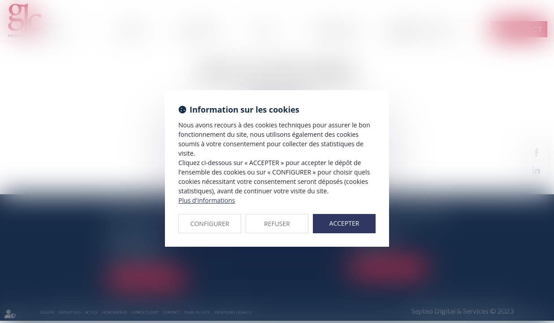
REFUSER (277, 223)
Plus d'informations (206, 200)
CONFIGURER (209, 223)
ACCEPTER (344, 223)
